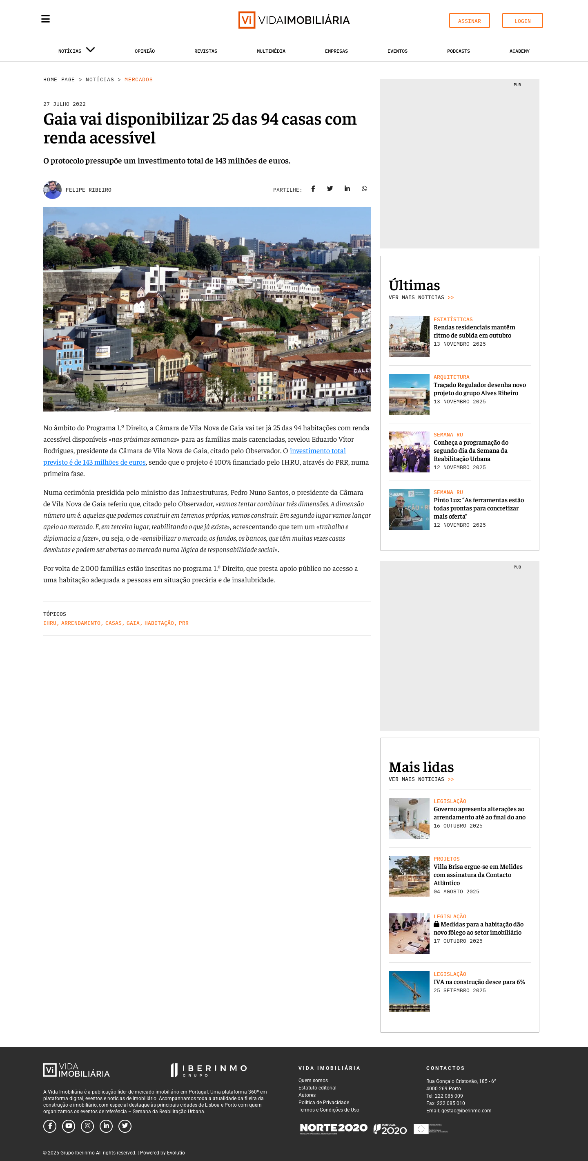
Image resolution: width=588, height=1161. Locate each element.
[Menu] (45, 18)
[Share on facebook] (313, 190)
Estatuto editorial (317, 1088)
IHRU (49, 623)
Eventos (398, 51)
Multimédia (271, 51)
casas (113, 623)
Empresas (336, 51)
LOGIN (522, 21)
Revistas (205, 51)
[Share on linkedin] (347, 190)
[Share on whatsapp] (364, 190)
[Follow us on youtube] (68, 1126)
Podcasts (458, 51)
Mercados (139, 79)
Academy (520, 51)
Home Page (59, 79)
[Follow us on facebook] (49, 1126)
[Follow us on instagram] (87, 1126)
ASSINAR (469, 21)
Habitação (159, 623)
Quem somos (313, 1080)
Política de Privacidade (323, 1102)
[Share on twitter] (330, 190)
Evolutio (176, 1153)
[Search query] (93, 20)
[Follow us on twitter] (124, 1126)
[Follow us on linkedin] (106, 1126)
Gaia (133, 623)
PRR (184, 623)
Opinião (145, 51)
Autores (307, 1095)
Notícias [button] (76, 52)
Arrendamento (80, 623)
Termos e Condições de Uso (328, 1110)
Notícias (100, 79)
